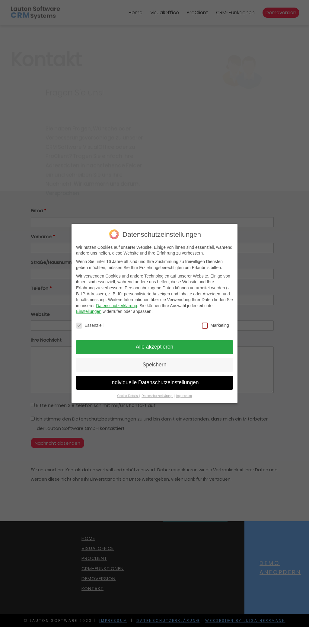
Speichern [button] (155, 363)
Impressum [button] (184, 394)
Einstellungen (88, 309)
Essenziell (90, 323)
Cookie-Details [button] (128, 394)
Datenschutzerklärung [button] (157, 394)
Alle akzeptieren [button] (155, 345)
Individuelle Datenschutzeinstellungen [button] (154, 381)
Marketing (215, 323)
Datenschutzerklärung (116, 303)
